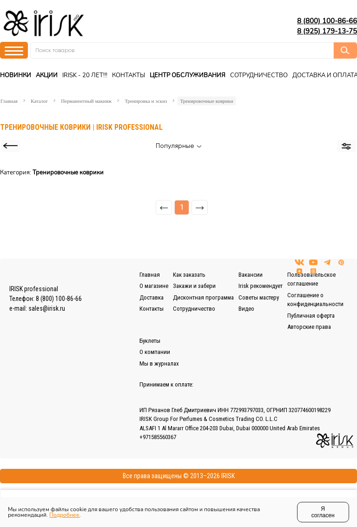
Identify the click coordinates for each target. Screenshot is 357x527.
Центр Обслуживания (187, 75)
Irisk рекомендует (260, 285)
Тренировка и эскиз (146, 101)
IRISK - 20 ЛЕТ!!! (84, 75)
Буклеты (149, 340)
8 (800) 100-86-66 (327, 21)
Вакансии (250, 274)
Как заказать (189, 274)
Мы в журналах (159, 363)
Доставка (151, 297)
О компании (154, 351)
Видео (246, 308)
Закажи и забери (194, 285)
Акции (47, 75)
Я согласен (323, 512)
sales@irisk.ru (46, 308)
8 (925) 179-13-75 (327, 31)
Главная (9, 101)
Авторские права (309, 326)
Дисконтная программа (203, 297)
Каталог (39, 101)
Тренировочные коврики (206, 101)
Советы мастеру (258, 297)
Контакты (128, 75)
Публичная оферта (311, 315)
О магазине (153, 285)
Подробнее (64, 515)
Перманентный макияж (86, 101)
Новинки (15, 75)
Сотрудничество (259, 75)
